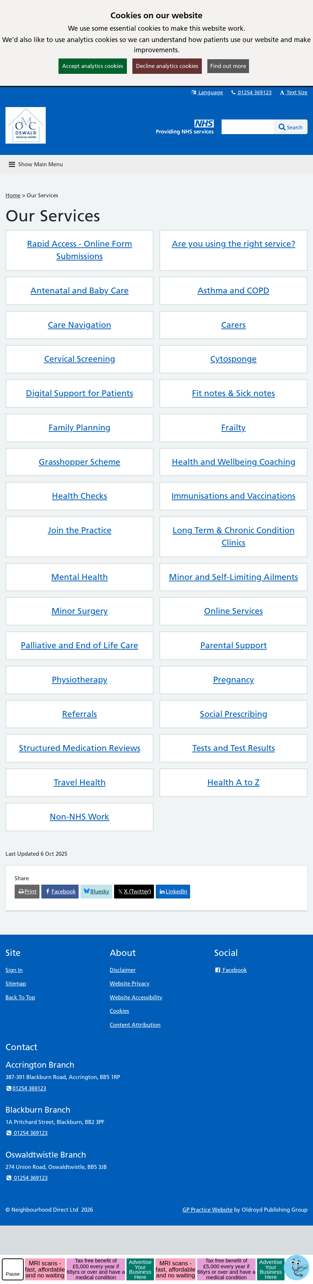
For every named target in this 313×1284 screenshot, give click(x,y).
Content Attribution (135, 1024)
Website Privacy (130, 983)
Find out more (228, 65)
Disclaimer (123, 969)
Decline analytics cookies (167, 65)
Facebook (230, 969)
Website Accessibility (136, 997)
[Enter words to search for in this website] (248, 126)
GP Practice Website (207, 1209)
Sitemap (15, 983)
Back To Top (20, 997)
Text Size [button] (293, 92)
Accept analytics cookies (92, 65)
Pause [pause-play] (13, 1274)
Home (12, 195)
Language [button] (207, 92)
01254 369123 (251, 92)
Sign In (14, 969)
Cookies (119, 1010)
